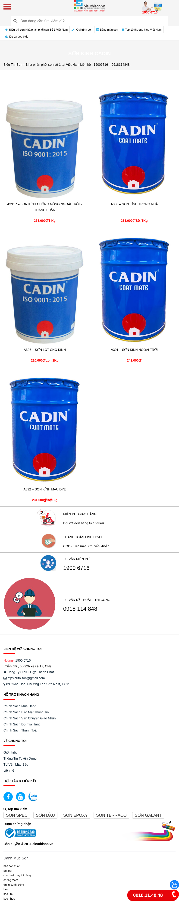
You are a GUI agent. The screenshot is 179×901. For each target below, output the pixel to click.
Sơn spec (17, 815)
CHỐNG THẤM (10, 880)
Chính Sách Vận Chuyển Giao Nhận (29, 718)
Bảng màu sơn (107, 29)
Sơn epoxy (75, 815)
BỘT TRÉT (7, 870)
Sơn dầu (45, 815)
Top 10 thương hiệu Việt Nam (142, 29)
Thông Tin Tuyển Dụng (20, 758)
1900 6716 (76, 568)
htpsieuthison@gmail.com (24, 678)
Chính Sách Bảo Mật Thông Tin (26, 712)
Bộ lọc (168, 76)
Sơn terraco (111, 815)
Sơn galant (148, 815)
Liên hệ (8, 770)
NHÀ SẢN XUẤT (11, 866)
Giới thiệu (10, 752)
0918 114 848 (80, 609)
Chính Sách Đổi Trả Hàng (22, 724)
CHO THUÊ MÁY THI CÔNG (17, 875)
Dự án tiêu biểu (16, 36)
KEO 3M (8, 894)
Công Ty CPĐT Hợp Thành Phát (28, 672)
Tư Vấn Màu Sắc (15, 764)
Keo (5, 889)
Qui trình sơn (82, 29)
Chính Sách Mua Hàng (19, 706)
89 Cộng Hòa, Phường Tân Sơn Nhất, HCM (36, 684)
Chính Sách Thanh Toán (20, 730)
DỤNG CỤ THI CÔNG (13, 884)
